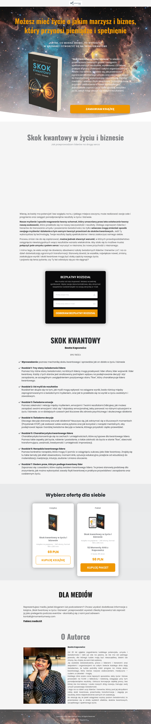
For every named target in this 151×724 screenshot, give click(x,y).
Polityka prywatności (70, 720)
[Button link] (100, 109)
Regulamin (84, 720)
